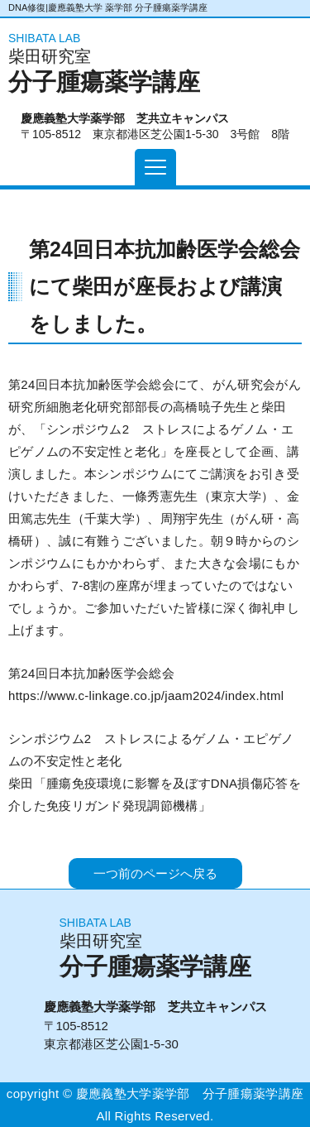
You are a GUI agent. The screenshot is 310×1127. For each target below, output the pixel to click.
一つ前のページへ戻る (155, 873)
